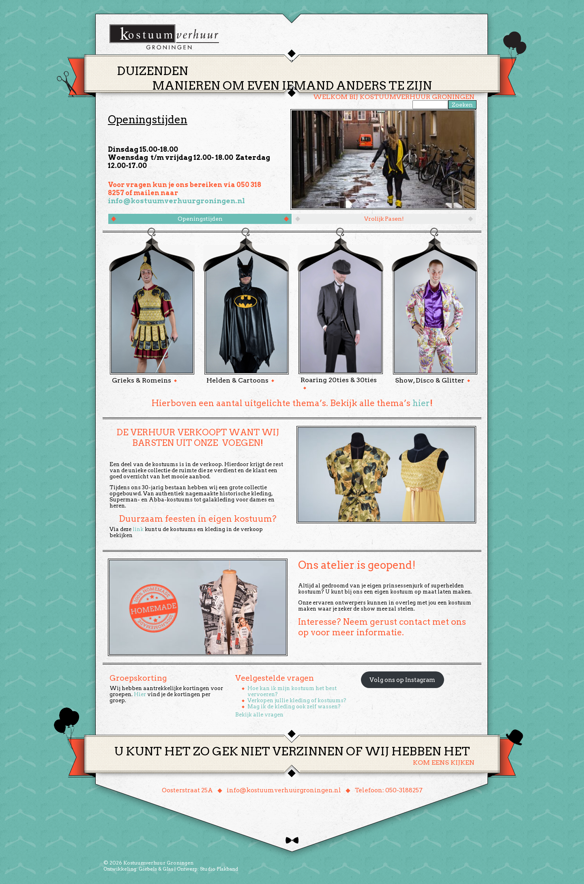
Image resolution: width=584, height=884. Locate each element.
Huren (296, 62)
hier (421, 403)
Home (231, 63)
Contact (405, 62)
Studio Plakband (219, 869)
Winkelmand (450, 62)
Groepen (330, 62)
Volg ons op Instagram (402, 680)
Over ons (367, 62)
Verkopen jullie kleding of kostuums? (296, 700)
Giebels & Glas (156, 869)
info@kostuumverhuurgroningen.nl (176, 201)
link (138, 529)
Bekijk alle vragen (259, 715)
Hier (140, 694)
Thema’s (263, 62)
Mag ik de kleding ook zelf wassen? (294, 706)
